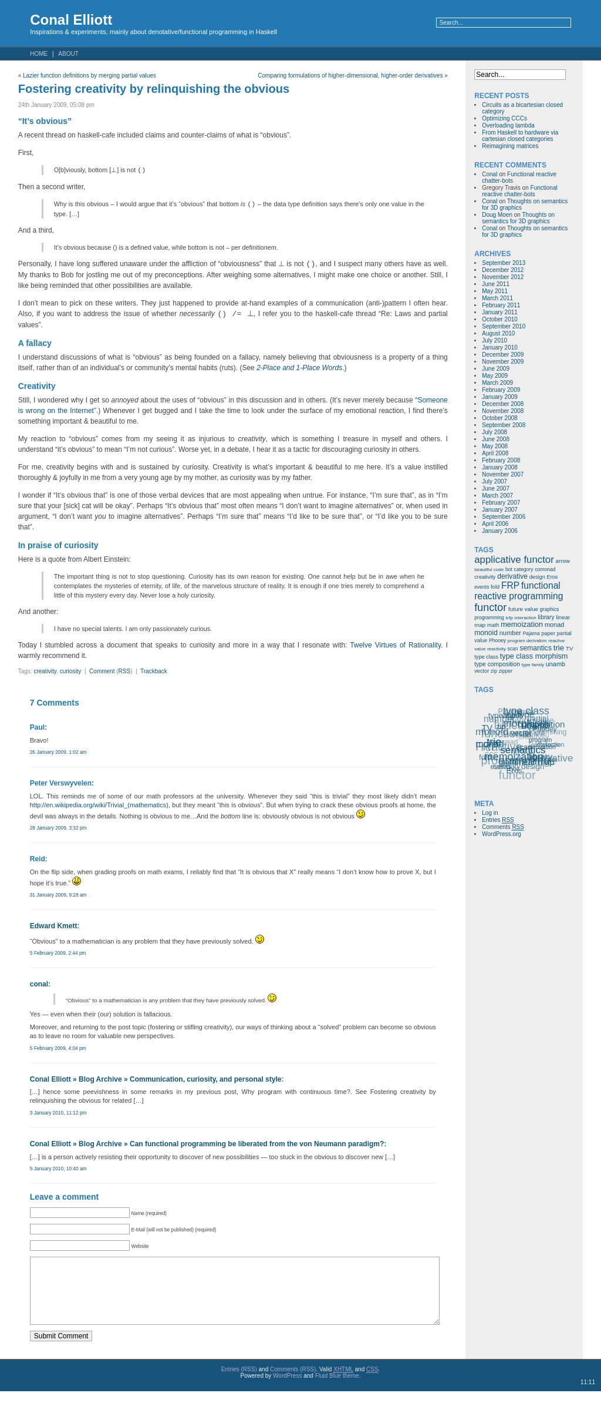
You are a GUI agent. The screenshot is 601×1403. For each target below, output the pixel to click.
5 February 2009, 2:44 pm (58, 953)
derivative (512, 576)
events (481, 587)
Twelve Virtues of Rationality (395, 645)
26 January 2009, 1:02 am (58, 752)
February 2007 (501, 502)
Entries (498, 820)
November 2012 (503, 277)
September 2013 (503, 263)
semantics (535, 648)
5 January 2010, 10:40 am (58, 1169)
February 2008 (501, 460)
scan (513, 649)
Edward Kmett (53, 926)
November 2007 (503, 474)
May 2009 (495, 375)
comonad (545, 569)
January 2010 (500, 347)
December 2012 (503, 270)
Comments (503, 827)
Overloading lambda (508, 125)
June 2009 (495, 368)
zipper (505, 671)
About (68, 54)
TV (569, 648)
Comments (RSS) (293, 1381)
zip (494, 671)
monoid (486, 633)
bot (508, 569)
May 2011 (495, 291)
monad (554, 624)
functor (490, 607)
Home (39, 54)
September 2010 (503, 326)
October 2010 (500, 319)
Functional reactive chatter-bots (519, 190)
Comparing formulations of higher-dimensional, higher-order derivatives (350, 75)
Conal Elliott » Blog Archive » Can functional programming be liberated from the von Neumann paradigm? (207, 1144)
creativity (44, 671)
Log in (490, 813)
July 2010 (494, 340)
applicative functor (514, 559)
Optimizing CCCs (504, 118)
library (546, 617)
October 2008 (500, 418)
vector (481, 671)
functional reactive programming (518, 590)
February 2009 (501, 390)
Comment (101, 671)
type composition (497, 664)
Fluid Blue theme (337, 1387)
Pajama (531, 633)
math (493, 625)
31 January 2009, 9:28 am (58, 895)
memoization (522, 624)
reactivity (496, 649)
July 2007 (494, 481)
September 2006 (503, 516)
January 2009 (500, 397)
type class (486, 657)
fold (495, 587)
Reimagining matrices (510, 146)
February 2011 (501, 305)
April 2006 (495, 524)
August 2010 (498, 333)
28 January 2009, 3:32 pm (58, 828)
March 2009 (497, 383)
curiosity (71, 671)
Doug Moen (497, 215)
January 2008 (500, 467)
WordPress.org (501, 834)
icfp (509, 617)
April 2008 (495, 453)
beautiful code (489, 569)
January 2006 (500, 531)
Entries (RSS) (239, 1381)
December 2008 (503, 404)
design (537, 577)
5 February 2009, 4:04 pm (58, 1048)
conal (39, 984)
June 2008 (495, 439)
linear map (535, 761)
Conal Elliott (71, 20)
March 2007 (497, 495)
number (510, 632)
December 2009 (503, 354)
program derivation (527, 640)
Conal (489, 174)
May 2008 (495, 446)
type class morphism (534, 656)
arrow (563, 561)
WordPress (287, 1387)
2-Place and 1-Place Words (299, 368)
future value (523, 609)
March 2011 (497, 298)
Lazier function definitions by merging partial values (89, 75)
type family (533, 664)
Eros (552, 577)
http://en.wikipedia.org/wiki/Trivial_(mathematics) (99, 804)
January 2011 (500, 312)
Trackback (153, 671)
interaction (525, 617)
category (524, 569)
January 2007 (500, 509)
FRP (510, 585)
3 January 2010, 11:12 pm (58, 1113)
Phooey (497, 640)
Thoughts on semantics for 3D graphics (518, 218)
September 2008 (503, 425)
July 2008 (494, 432)
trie (558, 647)
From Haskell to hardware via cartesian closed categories (520, 135)
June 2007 (495, 488)
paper (548, 633)
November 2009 (503, 361)
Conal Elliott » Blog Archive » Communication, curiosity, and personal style (156, 1079)
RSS (125, 671)
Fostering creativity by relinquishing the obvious (153, 88)
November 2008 (503, 411)
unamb (555, 663)
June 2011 (495, 284)
